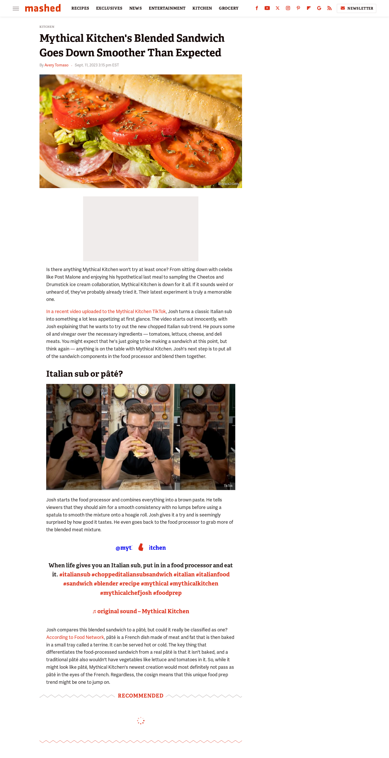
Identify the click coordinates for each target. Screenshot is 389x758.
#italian (184, 574)
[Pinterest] (298, 9)
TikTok (228, 485)
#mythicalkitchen (194, 583)
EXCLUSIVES (109, 8)
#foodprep (167, 593)
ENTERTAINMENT (167, 8)
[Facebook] (257, 9)
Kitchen (47, 26)
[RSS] (329, 9)
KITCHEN (202, 8)
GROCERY (229, 8)
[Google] (319, 9)
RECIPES (80, 8)
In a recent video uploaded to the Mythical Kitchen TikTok (106, 311)
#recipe (129, 583)
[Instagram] (288, 9)
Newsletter (356, 8)
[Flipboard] (309, 9)
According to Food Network (75, 637)
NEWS (135, 8)
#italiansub (74, 574)
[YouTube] (267, 9)
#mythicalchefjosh (126, 593)
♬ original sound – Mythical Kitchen (141, 611)
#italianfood (213, 574)
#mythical (155, 583)
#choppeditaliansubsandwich (131, 574)
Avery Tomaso (56, 65)
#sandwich (78, 583)
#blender (106, 583)
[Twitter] (277, 9)
